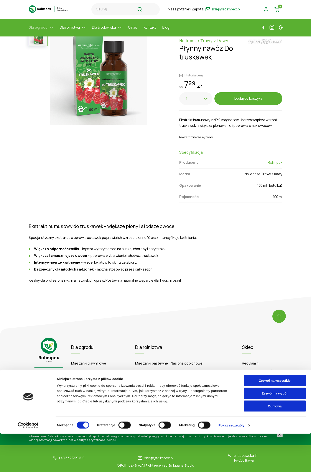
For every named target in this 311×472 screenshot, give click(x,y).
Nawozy (77, 362)
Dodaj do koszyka (248, 89)
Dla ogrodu (41, 31)
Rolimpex (275, 153)
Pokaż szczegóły (232, 463)
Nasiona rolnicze (148, 362)
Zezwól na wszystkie (275, 419)
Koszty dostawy (254, 370)
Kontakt (150, 31)
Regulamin (250, 354)
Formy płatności (255, 378)
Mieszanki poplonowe (188, 362)
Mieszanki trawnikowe (88, 354)
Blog (165, 31)
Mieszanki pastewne (151, 354)
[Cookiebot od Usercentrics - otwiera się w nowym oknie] (28, 463)
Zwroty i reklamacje (257, 386)
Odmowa (274, 444)
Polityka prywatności (258, 362)
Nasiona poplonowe (186, 354)
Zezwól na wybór (275, 431)
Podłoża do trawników (88, 378)
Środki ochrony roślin (87, 370)
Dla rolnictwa (73, 31)
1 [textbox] (186, 89)
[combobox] (195, 89)
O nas (132, 31)
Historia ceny (191, 66)
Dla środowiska (107, 31)
